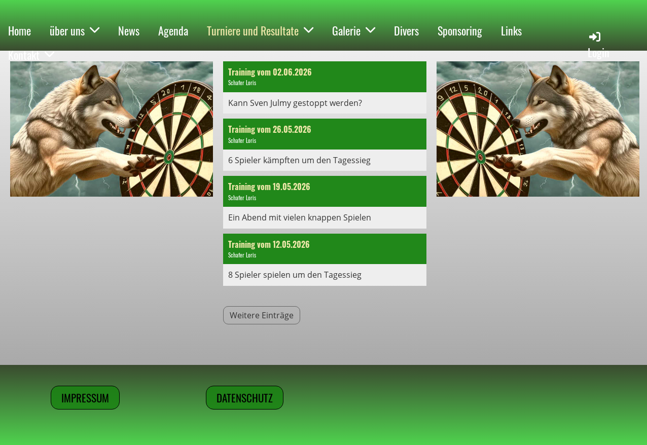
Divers (406, 30)
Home (19, 30)
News (128, 30)
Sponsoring (460, 30)
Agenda (173, 30)
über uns (74, 30)
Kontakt (31, 55)
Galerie (353, 30)
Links (511, 30)
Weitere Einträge (262, 315)
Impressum (85, 397)
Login (598, 45)
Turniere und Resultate (260, 30)
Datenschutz (245, 397)
